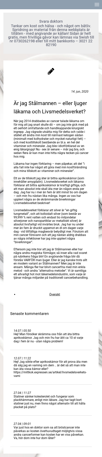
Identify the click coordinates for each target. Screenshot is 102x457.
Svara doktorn (51, 21)
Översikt (54, 294)
